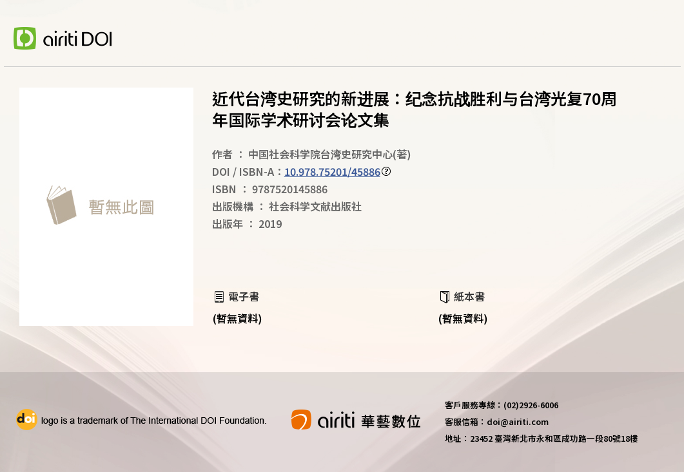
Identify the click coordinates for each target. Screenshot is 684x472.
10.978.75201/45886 (332, 171)
